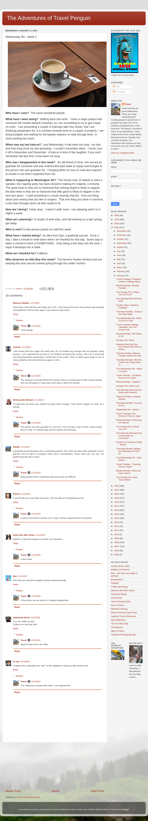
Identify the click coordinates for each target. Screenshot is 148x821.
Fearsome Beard (119, 594)
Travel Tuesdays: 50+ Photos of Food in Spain (128, 414)
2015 (116, 514)
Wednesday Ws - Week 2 (128, 409)
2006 (116, 550)
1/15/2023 (36, 681)
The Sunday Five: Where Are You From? (127, 293)
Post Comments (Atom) (29, 797)
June (119, 255)
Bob (15, 576)
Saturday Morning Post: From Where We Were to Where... (129, 346)
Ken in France (117, 605)
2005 (116, 554)
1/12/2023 (36, 640)
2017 (116, 506)
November (122, 235)
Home (55, 791)
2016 (116, 510)
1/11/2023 (34, 303)
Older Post (97, 791)
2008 (116, 542)
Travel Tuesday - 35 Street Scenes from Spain (128, 376)
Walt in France (117, 631)
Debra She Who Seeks (24, 535)
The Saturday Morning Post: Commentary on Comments (129, 435)
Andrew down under (120, 566)
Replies (19, 320)
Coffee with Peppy (119, 587)
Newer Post (13, 791)
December (122, 231)
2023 (116, 227)
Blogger (125, 809)
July (119, 251)
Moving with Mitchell (23, 400)
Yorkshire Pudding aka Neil (123, 635)
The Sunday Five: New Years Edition (126, 478)
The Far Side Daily (119, 623)
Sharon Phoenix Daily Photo (124, 612)
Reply (15, 314)
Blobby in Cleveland (120, 569)
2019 (116, 498)
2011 (116, 530)
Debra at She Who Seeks (122, 590)
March (120, 267)
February (121, 271)
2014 (116, 518)
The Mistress (117, 627)
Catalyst (115, 583)
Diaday (16, 447)
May (119, 259)
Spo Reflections (118, 620)
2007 (116, 546)
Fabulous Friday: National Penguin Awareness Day (128, 354)
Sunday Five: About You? (128, 386)
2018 (116, 502)
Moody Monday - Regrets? (128, 382)
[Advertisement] (55, 766)
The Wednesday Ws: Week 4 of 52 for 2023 (128, 319)
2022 (116, 486)
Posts (117, 86)
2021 (116, 490)
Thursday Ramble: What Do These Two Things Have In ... (129, 362)
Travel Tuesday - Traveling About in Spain (128, 465)
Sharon (16, 494)
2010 (116, 534)
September (122, 243)
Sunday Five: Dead (125, 340)
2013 (116, 522)
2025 (116, 219)
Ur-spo (16, 661)
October (121, 239)
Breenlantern (117, 579)
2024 (116, 223)
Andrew (17, 347)
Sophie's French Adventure (123, 616)
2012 (116, 526)
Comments (119, 92)
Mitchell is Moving (119, 609)
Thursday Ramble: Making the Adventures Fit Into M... (128, 451)
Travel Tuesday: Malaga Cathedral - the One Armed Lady (127, 327)
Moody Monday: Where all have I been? (128, 472)
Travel (24, 326)
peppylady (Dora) (21, 617)
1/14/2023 (25, 661)
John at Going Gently (121, 601)
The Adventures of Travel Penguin (48, 18)
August (120, 247)
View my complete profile (122, 153)
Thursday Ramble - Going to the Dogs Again (129, 312)
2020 (116, 494)
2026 (116, 215)
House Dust (116, 598)
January (121, 275)
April (119, 263)
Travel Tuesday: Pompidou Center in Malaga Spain (128, 280)
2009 (116, 538)
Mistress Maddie (21, 303)
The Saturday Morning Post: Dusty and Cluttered (129, 391)
